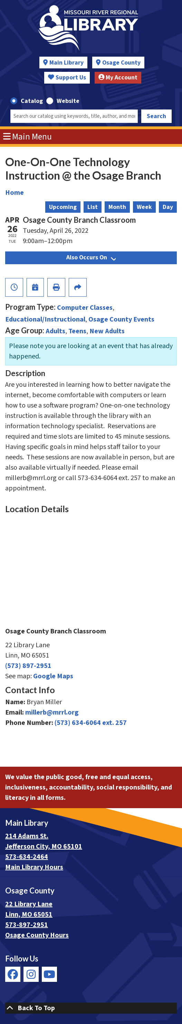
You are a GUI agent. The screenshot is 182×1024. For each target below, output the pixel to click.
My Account (118, 77)
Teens (77, 331)
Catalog (32, 101)
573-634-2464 (26, 857)
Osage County (121, 62)
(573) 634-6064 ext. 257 (91, 723)
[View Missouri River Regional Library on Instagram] (31, 974)
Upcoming (63, 207)
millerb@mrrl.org (52, 712)
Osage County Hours (37, 935)
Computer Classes (85, 308)
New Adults (107, 331)
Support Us (67, 77)
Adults (55, 331)
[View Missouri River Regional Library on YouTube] (49, 974)
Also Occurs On (91, 257)
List (92, 207)
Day (168, 207)
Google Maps (53, 676)
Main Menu (27, 137)
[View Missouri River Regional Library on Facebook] (12, 974)
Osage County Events (121, 319)
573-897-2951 (26, 925)
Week (144, 207)
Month (117, 207)
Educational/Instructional (45, 319)
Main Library (66, 62)
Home (14, 193)
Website (68, 101)
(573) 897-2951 (28, 666)
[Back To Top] (91, 1008)
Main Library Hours (34, 867)
